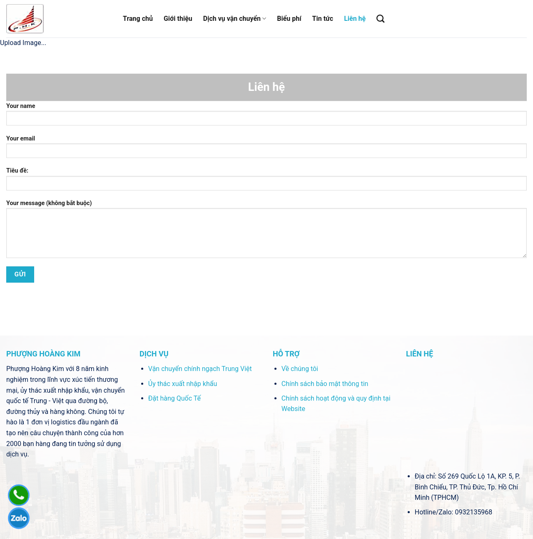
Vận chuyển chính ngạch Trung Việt (200, 369)
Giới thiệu (178, 19)
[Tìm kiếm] (380, 19)
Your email (266, 149)
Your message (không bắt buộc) (266, 232)
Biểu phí (289, 19)
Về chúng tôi (299, 369)
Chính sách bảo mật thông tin (325, 384)
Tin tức (323, 19)
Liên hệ (355, 19)
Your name (266, 117)
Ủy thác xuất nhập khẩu (182, 384)
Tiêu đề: (266, 181)
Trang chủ (138, 19)
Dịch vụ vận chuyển (234, 19)
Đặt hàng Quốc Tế (174, 398)
